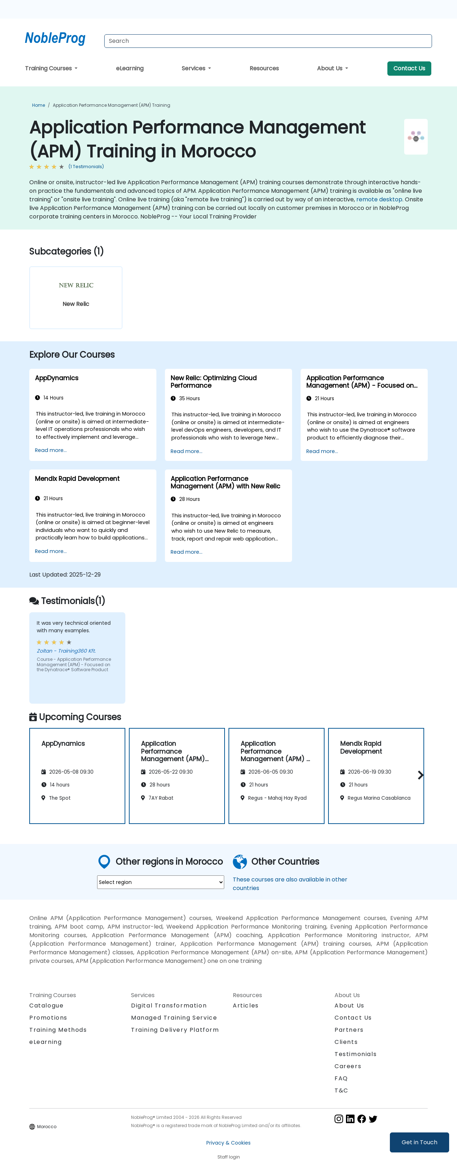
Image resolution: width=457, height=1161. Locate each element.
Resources (264, 68)
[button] (419, 774)
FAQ (341, 1078)
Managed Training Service (174, 1018)
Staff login (228, 1157)
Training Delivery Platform (175, 1030)
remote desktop (379, 199)
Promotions (48, 1018)
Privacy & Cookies (228, 1142)
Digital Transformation (169, 1005)
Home (38, 105)
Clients (346, 1042)
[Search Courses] (268, 41)
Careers (348, 1066)
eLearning (130, 68)
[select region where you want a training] (160, 882)
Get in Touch (419, 1142)
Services (194, 68)
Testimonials (356, 1054)
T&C (341, 1090)
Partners (349, 1030)
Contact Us (409, 68)
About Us (330, 68)
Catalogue (46, 1005)
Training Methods (58, 1030)
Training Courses (49, 68)
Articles (246, 1005)
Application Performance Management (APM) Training (111, 105)
